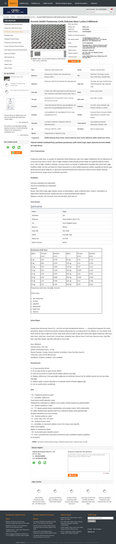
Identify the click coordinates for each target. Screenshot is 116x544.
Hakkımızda (24, 3)
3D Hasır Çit (8, 61)
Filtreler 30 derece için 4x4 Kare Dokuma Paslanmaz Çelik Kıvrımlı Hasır (17, 522)
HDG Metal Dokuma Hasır (17, 76)
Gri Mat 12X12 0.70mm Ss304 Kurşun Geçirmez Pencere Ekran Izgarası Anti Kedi (44, 527)
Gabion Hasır (8, 64)
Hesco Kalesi (8, 68)
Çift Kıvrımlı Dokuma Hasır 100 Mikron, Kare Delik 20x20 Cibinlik (55, 500)
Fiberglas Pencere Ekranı (11, 39)
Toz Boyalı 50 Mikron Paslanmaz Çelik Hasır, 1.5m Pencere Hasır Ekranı (44, 522)
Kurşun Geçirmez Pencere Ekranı (14, 46)
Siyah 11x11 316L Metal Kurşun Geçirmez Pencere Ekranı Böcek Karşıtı (45, 532)
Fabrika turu (35, 3)
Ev (6, 3)
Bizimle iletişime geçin (64, 3)
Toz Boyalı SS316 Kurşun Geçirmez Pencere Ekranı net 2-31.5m (43, 536)
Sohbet (75, 61)
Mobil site (91, 532)
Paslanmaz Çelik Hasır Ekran (13, 42)
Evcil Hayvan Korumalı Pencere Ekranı (15, 50)
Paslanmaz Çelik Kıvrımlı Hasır (13, 24)
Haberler (94, 3)
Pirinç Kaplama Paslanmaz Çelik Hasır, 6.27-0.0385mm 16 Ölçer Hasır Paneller (17, 534)
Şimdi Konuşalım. (81, 3)
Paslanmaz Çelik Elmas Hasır (13, 28)
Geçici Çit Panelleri (9, 53)
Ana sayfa (6, 17)
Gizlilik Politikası (20, 542)
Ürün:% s (13, 3)
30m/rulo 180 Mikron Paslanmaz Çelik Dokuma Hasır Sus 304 (104, 500)
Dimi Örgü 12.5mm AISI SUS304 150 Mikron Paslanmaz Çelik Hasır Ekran (88, 501)
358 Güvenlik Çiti (9, 57)
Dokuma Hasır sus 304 (80, 442)
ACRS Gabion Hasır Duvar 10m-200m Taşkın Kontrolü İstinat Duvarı (72, 528)
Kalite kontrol (48, 3)
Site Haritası (97, 529)
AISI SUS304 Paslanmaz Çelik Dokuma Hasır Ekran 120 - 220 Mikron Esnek (39, 501)
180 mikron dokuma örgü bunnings (47, 442)
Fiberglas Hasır (8, 35)
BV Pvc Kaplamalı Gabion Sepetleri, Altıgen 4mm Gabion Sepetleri (71, 532)
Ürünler (13, 17)
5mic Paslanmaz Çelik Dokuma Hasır (20, 90)
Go (111, 12)
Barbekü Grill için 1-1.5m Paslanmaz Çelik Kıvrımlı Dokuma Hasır (16, 526)
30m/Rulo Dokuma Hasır (66, 442)
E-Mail (90, 529)
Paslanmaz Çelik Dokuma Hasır (26, 17)
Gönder (91, 521)
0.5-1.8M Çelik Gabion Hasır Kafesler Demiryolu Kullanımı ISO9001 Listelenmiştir (72, 523)
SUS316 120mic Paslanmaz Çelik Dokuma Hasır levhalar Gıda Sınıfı (71, 501)
